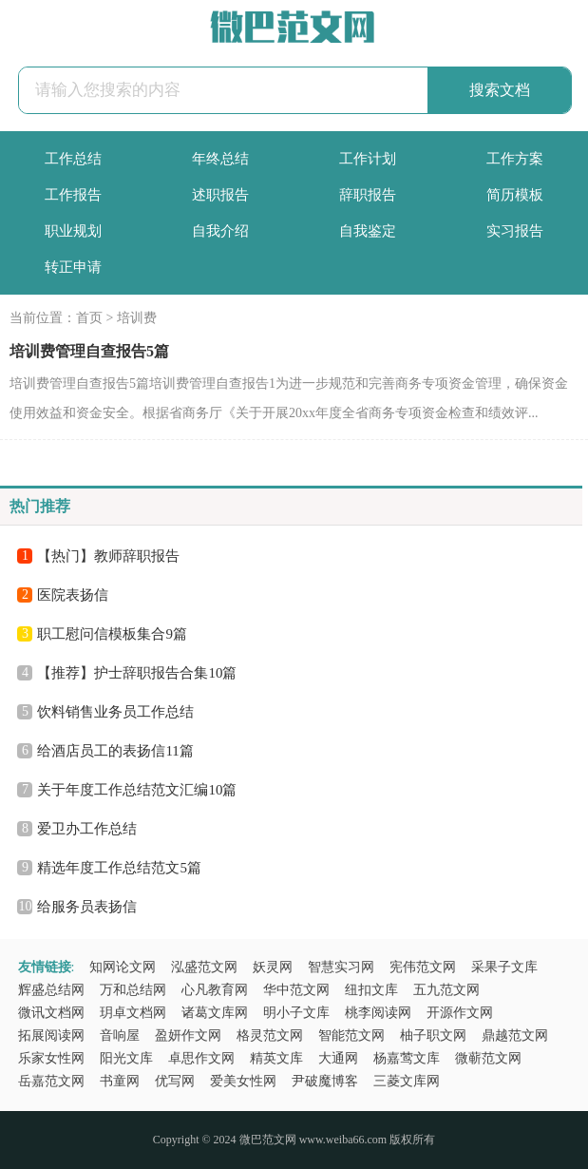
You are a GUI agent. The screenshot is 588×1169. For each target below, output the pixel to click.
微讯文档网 (51, 1013)
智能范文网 (351, 1035)
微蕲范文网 (488, 1058)
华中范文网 (296, 990)
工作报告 (73, 194)
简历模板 (514, 194)
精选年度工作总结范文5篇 (119, 867)
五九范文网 (446, 990)
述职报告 (220, 194)
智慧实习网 (341, 967)
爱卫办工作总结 (87, 828)
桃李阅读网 (378, 1013)
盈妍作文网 (188, 1035)
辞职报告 (367, 194)
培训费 (137, 318)
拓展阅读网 (51, 1035)
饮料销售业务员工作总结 (115, 711)
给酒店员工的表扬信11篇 (115, 750)
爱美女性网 (243, 1081)
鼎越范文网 (515, 1035)
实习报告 (514, 231)
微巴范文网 (267, 1139)
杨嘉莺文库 (406, 1058)
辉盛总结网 (51, 990)
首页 (89, 318)
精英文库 (276, 1058)
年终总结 (220, 158)
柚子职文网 (433, 1035)
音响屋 (120, 1035)
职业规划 (73, 231)
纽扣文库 (371, 990)
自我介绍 (220, 231)
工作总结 (73, 158)
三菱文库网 (406, 1081)
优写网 (175, 1081)
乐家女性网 (51, 1058)
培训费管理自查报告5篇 (89, 351)
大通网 (338, 1058)
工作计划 (367, 158)
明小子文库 (296, 1013)
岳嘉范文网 (51, 1081)
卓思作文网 (201, 1058)
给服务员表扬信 (87, 906)
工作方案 (514, 158)
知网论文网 (122, 967)
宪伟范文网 (422, 967)
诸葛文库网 (214, 1013)
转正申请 (73, 267)
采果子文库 (504, 967)
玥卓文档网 (133, 1013)
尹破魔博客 (325, 1081)
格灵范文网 (270, 1035)
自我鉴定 (367, 231)
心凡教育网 (214, 990)
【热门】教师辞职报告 (108, 556)
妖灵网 (273, 967)
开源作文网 (460, 1013)
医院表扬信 (72, 595)
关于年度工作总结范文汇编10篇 (137, 789)
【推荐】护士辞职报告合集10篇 (137, 672)
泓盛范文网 (204, 967)
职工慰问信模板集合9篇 (112, 634)
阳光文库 (126, 1058)
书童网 (120, 1081)
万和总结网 (133, 990)
